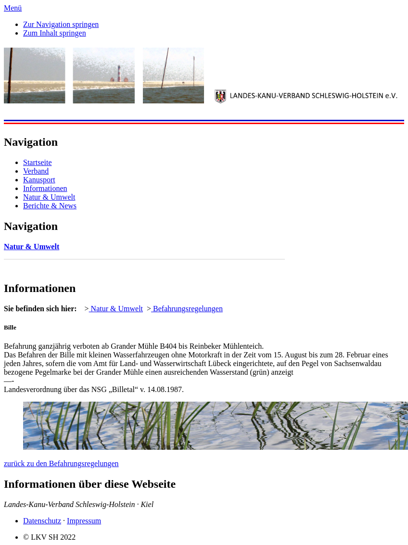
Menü (13, 8)
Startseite (37, 162)
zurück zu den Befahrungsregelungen (61, 463)
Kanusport (39, 180)
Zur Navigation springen (61, 24)
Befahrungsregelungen (187, 308)
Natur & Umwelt (49, 197)
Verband (36, 171)
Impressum (84, 521)
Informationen (45, 188)
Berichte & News (49, 206)
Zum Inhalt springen (54, 33)
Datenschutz (42, 521)
